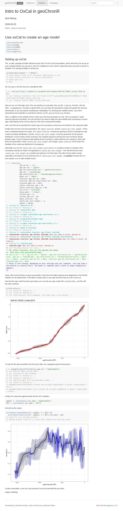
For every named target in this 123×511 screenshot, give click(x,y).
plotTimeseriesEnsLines (18, 415)
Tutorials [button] (42, 3)
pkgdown (110, 505)
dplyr (16, 49)
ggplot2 (17, 52)
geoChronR (10, 3)
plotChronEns (12, 288)
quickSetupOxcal (13, 73)
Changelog (54, 3)
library (9, 43)
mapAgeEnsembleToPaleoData (22, 369)
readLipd (14, 91)
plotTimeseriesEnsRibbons (17, 413)
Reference (31, 3)
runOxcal (14, 163)
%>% (50, 413)
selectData (20, 401)
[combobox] (101, 3)
